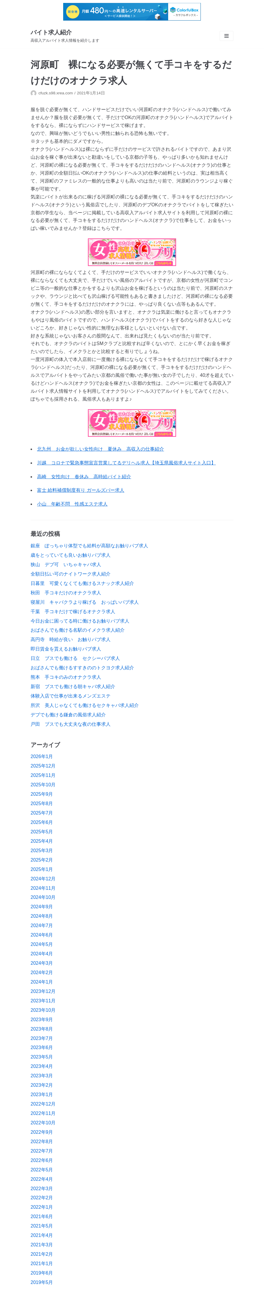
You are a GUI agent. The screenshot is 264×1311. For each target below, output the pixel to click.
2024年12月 (43, 878)
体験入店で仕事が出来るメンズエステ (71, 695)
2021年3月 (42, 1244)
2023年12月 (43, 991)
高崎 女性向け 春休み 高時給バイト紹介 (84, 476)
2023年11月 (43, 1000)
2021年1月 (42, 1263)
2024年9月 (42, 906)
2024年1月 (42, 981)
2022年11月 (43, 1113)
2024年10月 (43, 897)
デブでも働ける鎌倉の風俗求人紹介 (68, 714)
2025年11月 (43, 775)
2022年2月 (42, 1197)
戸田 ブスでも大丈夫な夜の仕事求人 (71, 724)
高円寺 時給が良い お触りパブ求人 (71, 639)
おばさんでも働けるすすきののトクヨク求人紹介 (82, 667)
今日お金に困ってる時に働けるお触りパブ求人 (80, 620)
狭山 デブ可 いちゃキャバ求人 (66, 564)
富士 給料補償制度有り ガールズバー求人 (80, 490)
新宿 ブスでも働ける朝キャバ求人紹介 (73, 686)
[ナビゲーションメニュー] (226, 36)
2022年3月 (42, 1188)
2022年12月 (43, 1103)
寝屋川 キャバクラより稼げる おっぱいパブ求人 (85, 602)
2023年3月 (42, 1075)
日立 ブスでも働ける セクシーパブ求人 (75, 658)
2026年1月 (42, 756)
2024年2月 (42, 972)
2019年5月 (42, 1282)
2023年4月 (42, 1066)
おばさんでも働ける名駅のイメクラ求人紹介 (78, 630)
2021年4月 (42, 1235)
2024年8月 (42, 916)
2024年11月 (43, 888)
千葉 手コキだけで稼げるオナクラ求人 (73, 611)
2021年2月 (42, 1254)
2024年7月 (42, 925)
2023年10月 (43, 1010)
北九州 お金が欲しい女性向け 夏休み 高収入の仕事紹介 (100, 449)
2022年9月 (42, 1132)
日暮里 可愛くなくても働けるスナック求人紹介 (82, 583)
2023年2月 (42, 1085)
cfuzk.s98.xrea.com (56, 93)
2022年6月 (42, 1160)
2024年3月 (42, 963)
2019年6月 (42, 1272)
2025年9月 (42, 794)
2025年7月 (42, 812)
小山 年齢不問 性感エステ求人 (72, 503)
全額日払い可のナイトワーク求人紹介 (71, 573)
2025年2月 (42, 859)
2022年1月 (42, 1207)
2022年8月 (42, 1141)
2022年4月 (42, 1179)
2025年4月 (42, 841)
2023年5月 (42, 1056)
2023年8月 (42, 1028)
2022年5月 (42, 1169)
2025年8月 (42, 803)
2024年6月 (42, 934)
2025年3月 (42, 850)
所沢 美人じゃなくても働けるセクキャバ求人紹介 (85, 705)
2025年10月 (43, 784)
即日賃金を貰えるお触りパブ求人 (66, 648)
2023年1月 (42, 1094)
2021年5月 (42, 1225)
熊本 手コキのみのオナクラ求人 (66, 677)
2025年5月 (42, 831)
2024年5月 (42, 944)
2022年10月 (43, 1122)
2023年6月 (42, 1047)
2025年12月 (43, 765)
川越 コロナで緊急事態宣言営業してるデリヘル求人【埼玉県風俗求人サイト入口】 (126, 462)
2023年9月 (42, 1019)
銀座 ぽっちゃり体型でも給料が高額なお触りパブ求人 (89, 545)
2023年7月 (42, 1038)
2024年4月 (42, 953)
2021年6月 (42, 1216)
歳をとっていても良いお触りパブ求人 (71, 555)
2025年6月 (42, 822)
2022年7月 (42, 1150)
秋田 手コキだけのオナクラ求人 (66, 592)
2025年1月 (42, 869)
